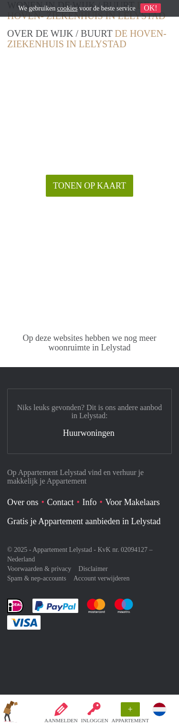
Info (90, 502)
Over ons (23, 502)
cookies (67, 8)
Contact (60, 502)
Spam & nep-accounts (36, 578)
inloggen (94, 720)
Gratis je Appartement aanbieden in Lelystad (83, 521)
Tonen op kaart (89, 185)
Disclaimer (92, 568)
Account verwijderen (102, 578)
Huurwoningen (89, 433)
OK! (150, 8)
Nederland (21, 559)
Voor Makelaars (132, 502)
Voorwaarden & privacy (39, 568)
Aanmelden (61, 720)
